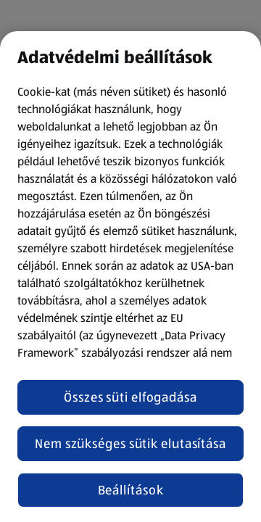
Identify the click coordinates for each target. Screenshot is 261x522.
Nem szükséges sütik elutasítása (130, 443)
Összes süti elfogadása (130, 397)
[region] (130, 276)
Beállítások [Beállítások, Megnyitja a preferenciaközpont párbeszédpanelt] (131, 490)
